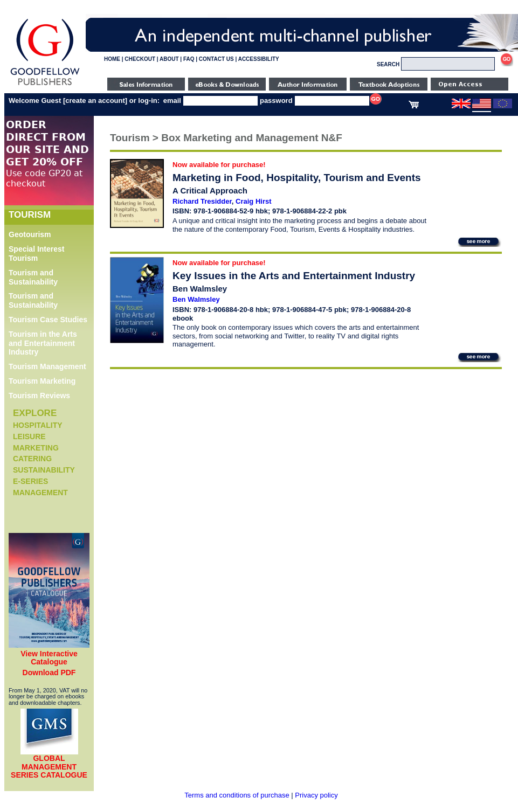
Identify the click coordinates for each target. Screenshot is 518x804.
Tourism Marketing (42, 381)
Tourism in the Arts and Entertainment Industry (43, 343)
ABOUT (169, 59)
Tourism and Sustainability (33, 277)
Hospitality (38, 425)
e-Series (30, 481)
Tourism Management (47, 366)
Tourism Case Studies (48, 319)
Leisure (29, 436)
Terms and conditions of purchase (236, 795)
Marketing (36, 447)
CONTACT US (216, 59)
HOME (112, 59)
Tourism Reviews (39, 395)
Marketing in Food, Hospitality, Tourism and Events (296, 177)
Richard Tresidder (202, 201)
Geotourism (30, 234)
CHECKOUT (140, 59)
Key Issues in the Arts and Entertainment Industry (293, 275)
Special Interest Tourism (37, 253)
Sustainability (44, 470)
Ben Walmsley (196, 299)
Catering (32, 458)
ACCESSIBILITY (258, 59)
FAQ (189, 59)
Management (40, 492)
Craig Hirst (253, 201)
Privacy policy (316, 795)
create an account (95, 100)
